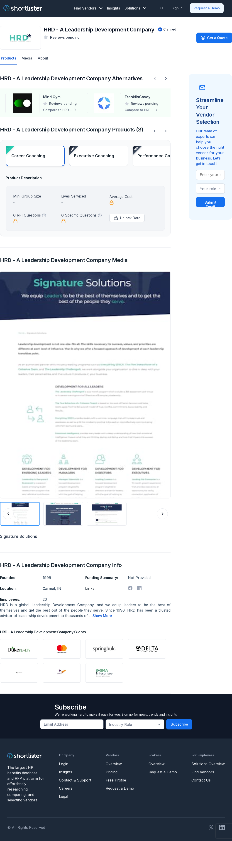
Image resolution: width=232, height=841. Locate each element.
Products (8, 58)
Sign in (177, 8)
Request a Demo (207, 8)
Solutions (135, 8)
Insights (113, 8)
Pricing (111, 772)
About (43, 58)
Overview (114, 764)
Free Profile (116, 780)
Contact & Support (75, 780)
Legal (63, 796)
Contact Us (201, 780)
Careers (66, 788)
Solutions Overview (208, 764)
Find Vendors (88, 8)
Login (63, 764)
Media (27, 58)
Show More (102, 615)
